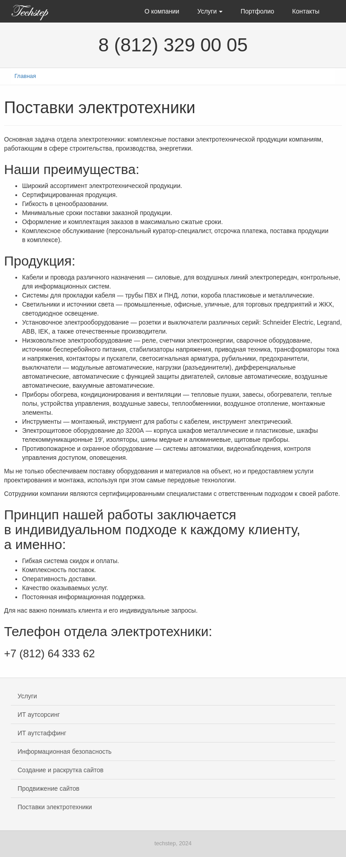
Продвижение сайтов (48, 788)
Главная (25, 76)
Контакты (305, 11)
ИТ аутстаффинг (42, 733)
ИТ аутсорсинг (39, 714)
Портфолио (257, 11)
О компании (162, 11)
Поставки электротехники (55, 807)
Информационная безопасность (65, 751)
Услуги (210, 11)
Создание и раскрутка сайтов (61, 770)
